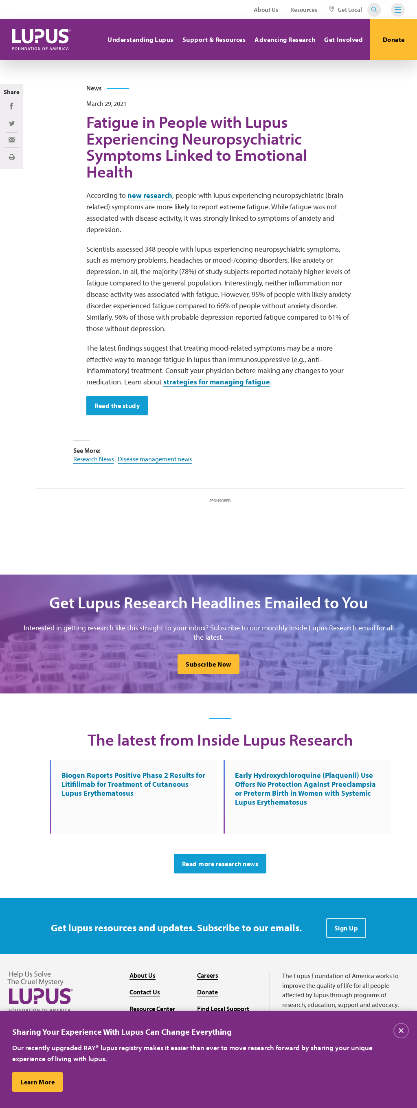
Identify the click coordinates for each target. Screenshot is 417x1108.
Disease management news (155, 459)
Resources (303, 9)
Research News (93, 459)
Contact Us (144, 992)
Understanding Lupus (140, 39)
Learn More (37, 1082)
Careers (207, 975)
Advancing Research (285, 39)
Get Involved (343, 39)
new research (149, 195)
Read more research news (220, 864)
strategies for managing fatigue (216, 381)
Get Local (345, 9)
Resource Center (152, 1009)
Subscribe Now (208, 664)
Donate (394, 39)
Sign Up (346, 928)
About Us (266, 9)
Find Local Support (223, 1009)
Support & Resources (214, 39)
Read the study (117, 406)
